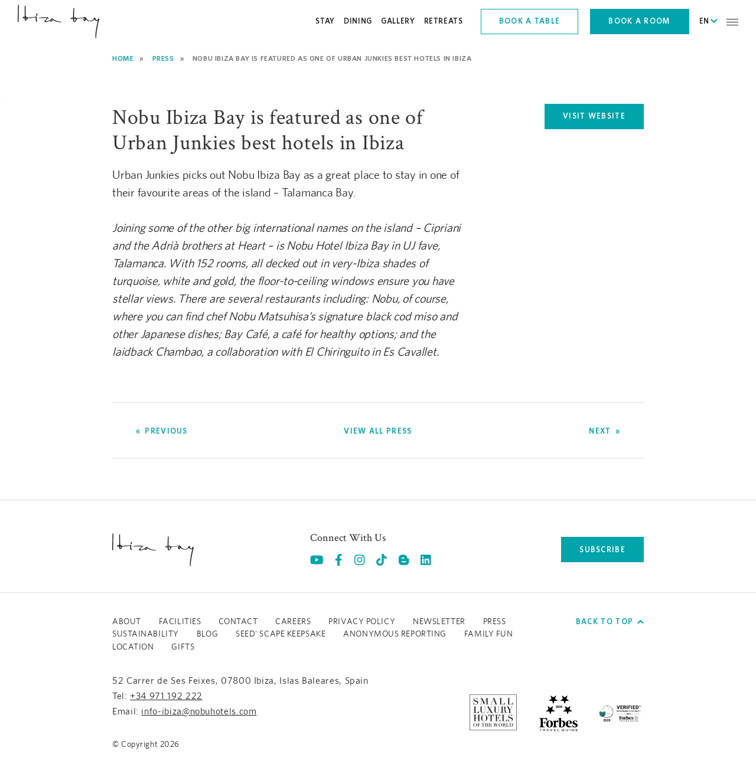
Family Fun (488, 634)
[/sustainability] (620, 712)
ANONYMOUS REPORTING (395, 634)
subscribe (602, 549)
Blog (207, 634)
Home (122, 58)
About (126, 622)
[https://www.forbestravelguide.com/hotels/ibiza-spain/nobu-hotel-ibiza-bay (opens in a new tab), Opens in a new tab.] (558, 712)
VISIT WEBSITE (603, 118)
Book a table (530, 21)
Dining (358, 21)
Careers (293, 622)
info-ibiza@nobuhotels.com (198, 711)
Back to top (610, 621)
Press (163, 58)
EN (708, 21)
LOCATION (133, 647)
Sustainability (145, 634)
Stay (325, 21)
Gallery (398, 21)
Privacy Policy (361, 622)
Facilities (180, 622)
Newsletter (439, 622)
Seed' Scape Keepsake (280, 634)
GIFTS (182, 647)
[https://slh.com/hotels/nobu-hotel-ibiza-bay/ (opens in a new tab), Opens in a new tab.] (493, 712)
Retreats (443, 21)
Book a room (639, 21)
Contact (238, 622)
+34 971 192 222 (166, 696)
